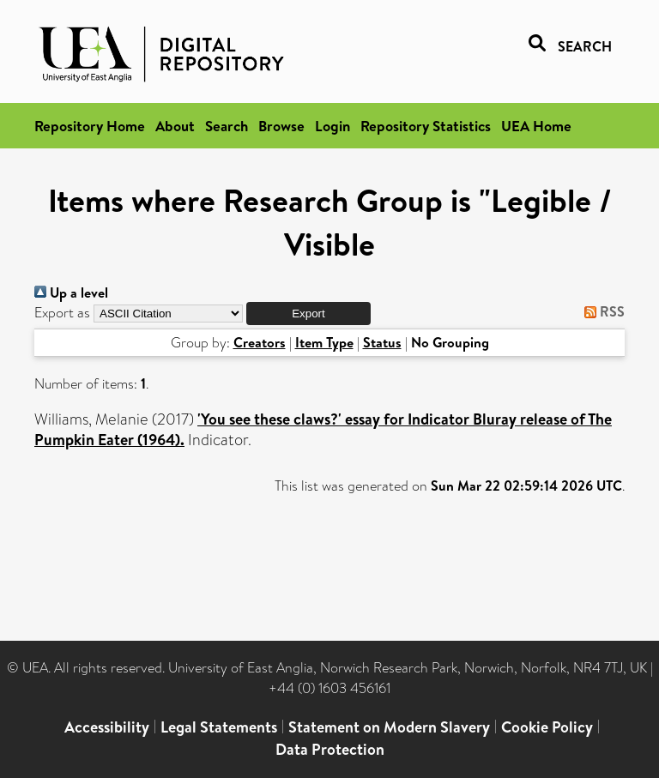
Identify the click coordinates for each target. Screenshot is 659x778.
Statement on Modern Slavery (389, 727)
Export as (62, 313)
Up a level (71, 292)
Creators (259, 342)
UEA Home (536, 126)
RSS (601, 311)
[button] (308, 313)
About (175, 126)
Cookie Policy (547, 727)
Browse (281, 126)
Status (382, 342)
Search (226, 126)
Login (332, 126)
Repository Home (89, 126)
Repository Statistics (425, 126)
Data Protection (329, 749)
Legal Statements (218, 727)
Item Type (324, 342)
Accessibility (106, 727)
